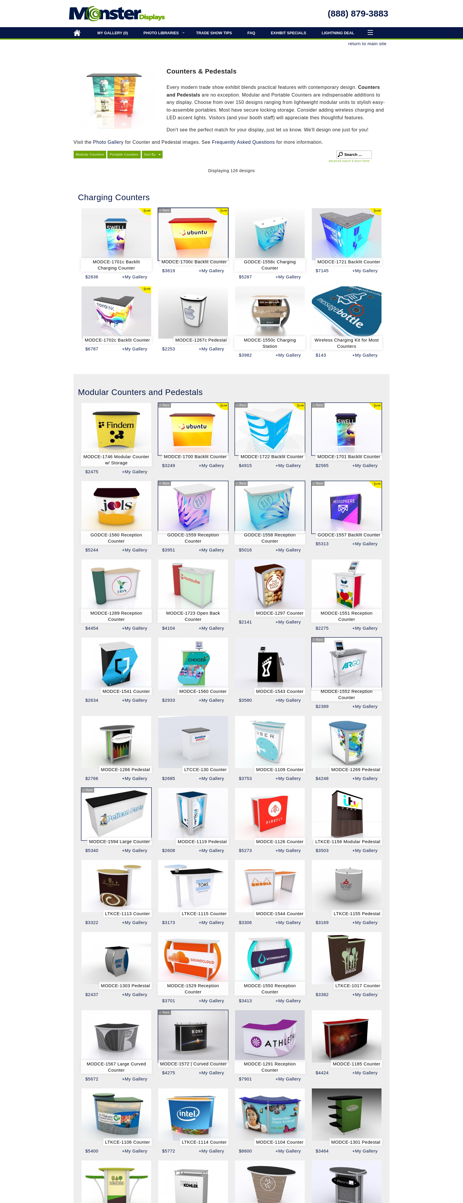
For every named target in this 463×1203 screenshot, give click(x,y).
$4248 (322, 778)
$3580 (245, 700)
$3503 (322, 850)
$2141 (245, 621)
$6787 (91, 348)
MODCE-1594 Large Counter (119, 841)
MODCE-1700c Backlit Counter (194, 261)
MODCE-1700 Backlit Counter (195, 456)
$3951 (168, 549)
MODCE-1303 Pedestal (125, 985)
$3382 (322, 994)
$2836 (91, 276)
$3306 (245, 922)
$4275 (168, 1072)
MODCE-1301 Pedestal (355, 1142)
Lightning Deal (338, 33)
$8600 (245, 1150)
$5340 (91, 850)
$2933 (168, 700)
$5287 (245, 276)
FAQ (251, 33)
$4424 (322, 1072)
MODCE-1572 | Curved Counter (193, 1063)
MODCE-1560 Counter (203, 691)
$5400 (91, 1150)
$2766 (91, 778)
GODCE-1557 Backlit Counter (349, 534)
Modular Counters (90, 154)
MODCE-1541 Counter (126, 691)
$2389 (322, 706)
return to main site (367, 43)
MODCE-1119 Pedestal (202, 841)
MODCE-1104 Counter (280, 1142)
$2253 (168, 348)
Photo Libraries (161, 33)
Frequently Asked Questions (244, 142)
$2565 (322, 465)
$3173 (168, 922)
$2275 (322, 628)
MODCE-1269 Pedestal (355, 769)
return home (362, 160)
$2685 (168, 778)
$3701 (168, 1000)
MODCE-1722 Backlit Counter (272, 456)
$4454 (91, 628)
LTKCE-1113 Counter (127, 913)
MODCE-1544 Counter (280, 913)
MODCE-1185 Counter (356, 1063)
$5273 (245, 850)
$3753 (245, 778)
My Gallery (112, 33)
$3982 (245, 355)
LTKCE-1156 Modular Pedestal (347, 841)
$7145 (322, 270)
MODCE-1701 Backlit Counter (348, 456)
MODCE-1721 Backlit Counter (348, 261)
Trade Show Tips (214, 33)
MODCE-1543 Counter (280, 691)
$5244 (91, 549)
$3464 (322, 1150)
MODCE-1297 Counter (280, 613)
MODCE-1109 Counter (280, 769)
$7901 (245, 1078)
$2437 (91, 994)
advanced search (340, 160)
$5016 (245, 549)
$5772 (168, 1150)
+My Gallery (134, 276)
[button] (152, 155)
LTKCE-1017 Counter (357, 985)
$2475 (91, 471)
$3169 (322, 922)
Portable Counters (124, 154)
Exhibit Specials (288, 33)
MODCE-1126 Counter (280, 841)
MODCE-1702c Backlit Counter (117, 339)
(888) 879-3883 (358, 13)
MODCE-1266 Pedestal (125, 769)
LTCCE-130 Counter (205, 769)
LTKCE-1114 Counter (204, 1142)
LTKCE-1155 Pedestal (357, 913)
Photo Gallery (108, 142)
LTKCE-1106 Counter (127, 1142)
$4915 (245, 465)
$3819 (168, 270)
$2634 (91, 700)
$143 (321, 355)
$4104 (168, 628)
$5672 (91, 1078)
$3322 (91, 922)
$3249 (168, 465)
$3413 (245, 1000)
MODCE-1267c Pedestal (201, 339)
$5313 (322, 543)
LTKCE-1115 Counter (204, 913)
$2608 (168, 850)
